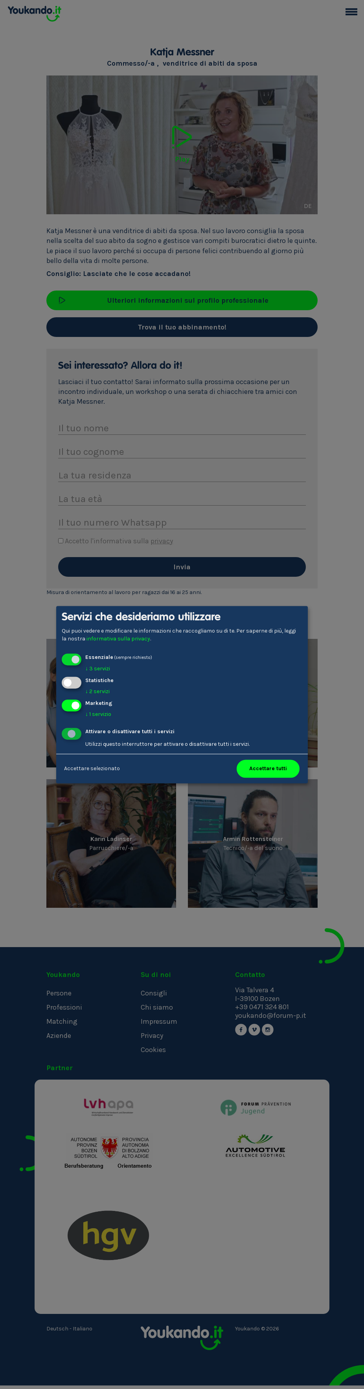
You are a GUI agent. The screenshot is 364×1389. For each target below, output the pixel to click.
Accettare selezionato (92, 768)
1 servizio (98, 714)
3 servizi (97, 669)
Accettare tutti (268, 768)
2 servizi (97, 691)
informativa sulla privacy (118, 638)
